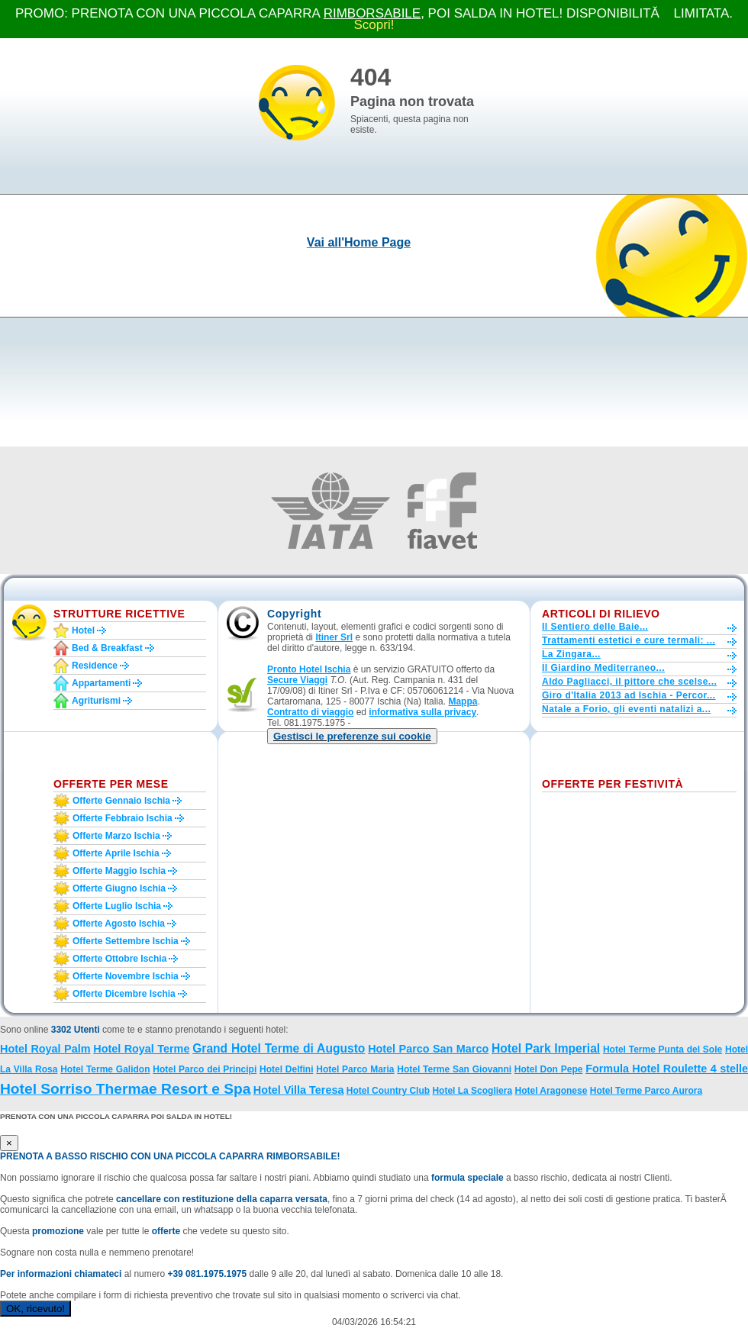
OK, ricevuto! (35, 1308)
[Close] (9, 1143)
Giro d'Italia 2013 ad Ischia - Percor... (628, 695)
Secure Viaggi (297, 680)
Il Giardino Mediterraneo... (603, 668)
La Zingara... (571, 654)
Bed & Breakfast (107, 648)
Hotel (83, 630)
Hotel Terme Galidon (105, 1069)
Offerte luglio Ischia (117, 906)
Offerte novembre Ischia (126, 976)
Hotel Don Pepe (548, 1069)
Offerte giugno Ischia (119, 888)
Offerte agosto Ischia (119, 923)
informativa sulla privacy (422, 712)
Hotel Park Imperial (546, 1048)
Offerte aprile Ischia (116, 853)
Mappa (462, 701)
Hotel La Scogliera (472, 1090)
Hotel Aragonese (550, 1090)
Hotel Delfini (286, 1069)
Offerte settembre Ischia (126, 941)
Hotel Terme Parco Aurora (646, 1090)
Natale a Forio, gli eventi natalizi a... (626, 709)
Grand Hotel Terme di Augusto (278, 1048)
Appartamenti (101, 683)
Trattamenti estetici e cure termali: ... (628, 640)
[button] (352, 736)
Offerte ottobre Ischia (119, 958)
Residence (95, 665)
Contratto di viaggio (310, 712)
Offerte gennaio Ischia (121, 800)
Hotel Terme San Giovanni (454, 1069)
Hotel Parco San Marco (428, 1049)
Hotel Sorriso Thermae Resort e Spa (125, 1089)
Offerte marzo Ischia (116, 835)
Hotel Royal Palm (45, 1049)
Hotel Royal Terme (141, 1049)
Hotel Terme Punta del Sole (662, 1049)
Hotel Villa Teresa (298, 1090)
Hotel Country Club (388, 1090)
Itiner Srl (334, 637)
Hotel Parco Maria (355, 1069)
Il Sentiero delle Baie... (595, 626)
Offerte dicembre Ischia (124, 993)
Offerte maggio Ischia (119, 871)
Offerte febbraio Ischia (122, 818)
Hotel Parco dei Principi (204, 1069)
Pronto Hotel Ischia (308, 669)
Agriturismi (96, 700)
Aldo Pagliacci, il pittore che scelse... (629, 681)
